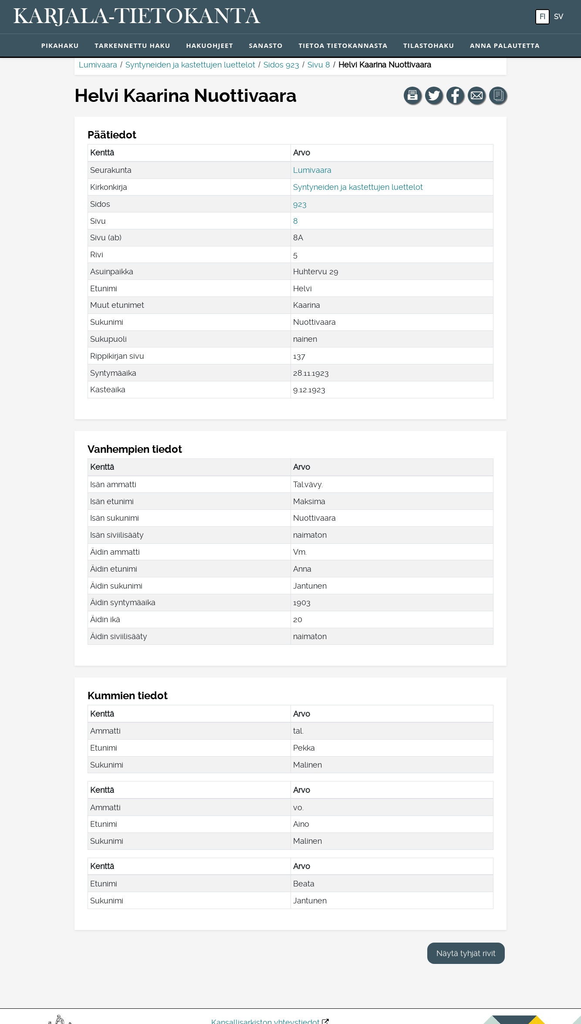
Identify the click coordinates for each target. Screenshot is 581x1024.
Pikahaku (60, 45)
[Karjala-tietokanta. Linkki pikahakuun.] (136, 17)
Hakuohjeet (209, 45)
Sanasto (266, 45)
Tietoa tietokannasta (343, 45)
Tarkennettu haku (132, 45)
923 (300, 204)
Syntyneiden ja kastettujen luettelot (190, 64)
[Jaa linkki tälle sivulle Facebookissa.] (455, 95)
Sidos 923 (281, 64)
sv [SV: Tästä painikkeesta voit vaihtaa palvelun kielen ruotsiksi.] (558, 17)
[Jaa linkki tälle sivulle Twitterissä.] (434, 95)
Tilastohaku (428, 45)
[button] (412, 95)
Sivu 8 (318, 64)
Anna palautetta (505, 45)
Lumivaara (98, 64)
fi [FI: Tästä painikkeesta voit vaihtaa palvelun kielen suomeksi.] (542, 17)
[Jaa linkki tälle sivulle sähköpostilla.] (476, 95)
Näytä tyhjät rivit (466, 953)
